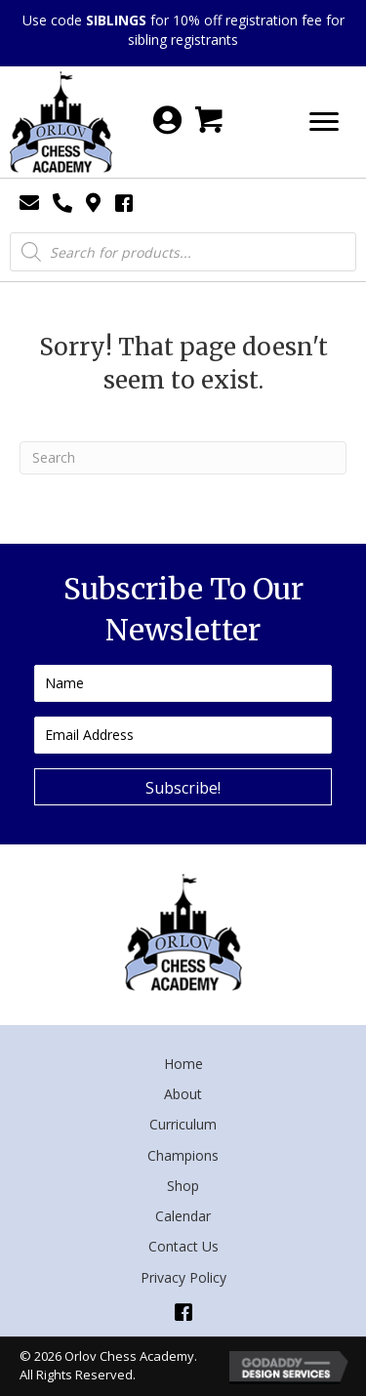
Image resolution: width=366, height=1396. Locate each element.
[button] (183, 786)
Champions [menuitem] (183, 1155)
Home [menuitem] (183, 1063)
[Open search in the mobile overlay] (183, 251)
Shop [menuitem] (183, 1185)
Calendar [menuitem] (183, 1216)
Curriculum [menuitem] (183, 1124)
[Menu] (324, 122)
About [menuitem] (183, 1094)
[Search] (183, 457)
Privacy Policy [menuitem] (183, 1277)
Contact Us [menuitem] (183, 1246)
